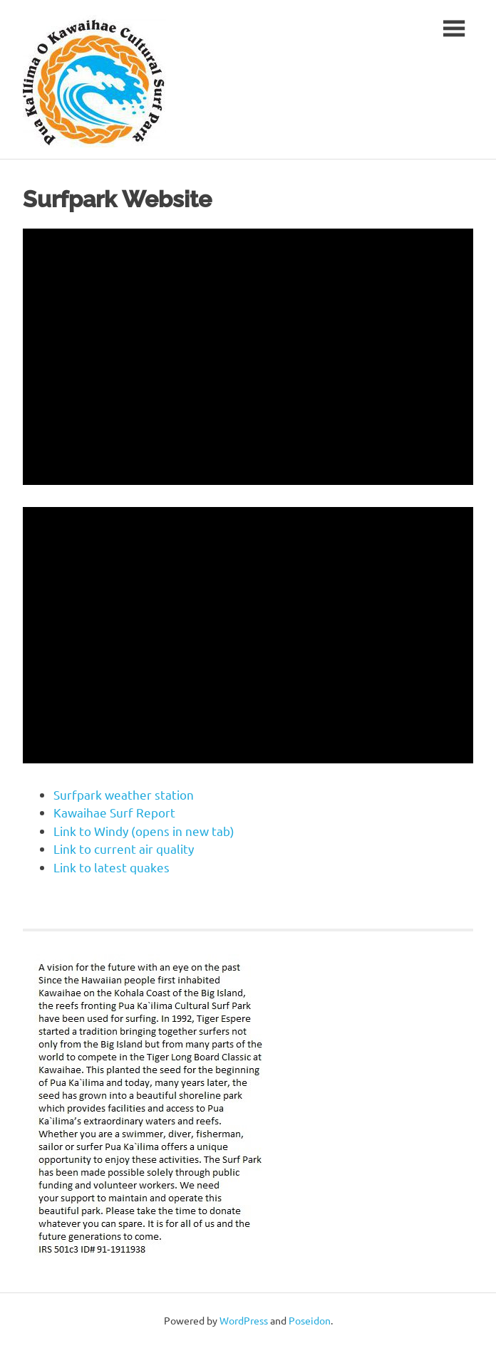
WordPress (243, 1320)
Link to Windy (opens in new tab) (143, 830)
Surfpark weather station (123, 794)
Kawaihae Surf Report (114, 812)
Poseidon (310, 1320)
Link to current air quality (123, 848)
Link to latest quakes (111, 867)
